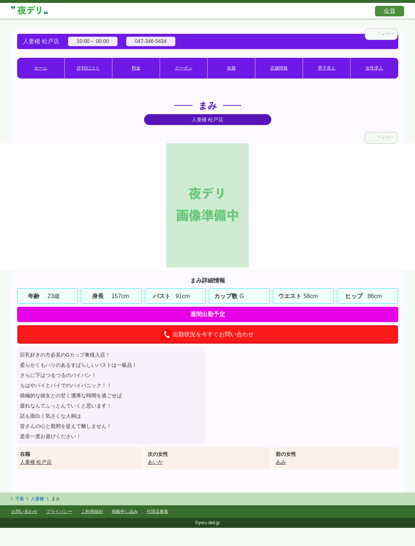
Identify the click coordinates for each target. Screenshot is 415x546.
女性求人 (374, 68)
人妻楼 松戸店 (36, 462)
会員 (389, 11)
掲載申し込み (125, 511)
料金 (136, 68)
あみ (281, 462)
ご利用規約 (92, 511)
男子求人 (326, 68)
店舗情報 (279, 68)
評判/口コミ (88, 68)
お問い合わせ (24, 511)
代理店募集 (157, 511)
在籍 (231, 68)
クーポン (183, 68)
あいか (155, 462)
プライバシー (59, 511)
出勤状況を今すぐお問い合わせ (207, 334)
